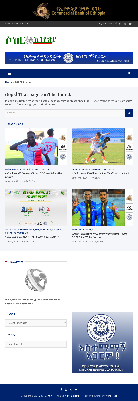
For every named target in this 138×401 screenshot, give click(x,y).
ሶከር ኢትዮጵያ (96, 241)
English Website (105, 23)
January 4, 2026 (79, 241)
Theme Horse (74, 395)
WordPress (111, 395)
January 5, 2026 (13, 181)
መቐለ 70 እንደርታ (12, 169)
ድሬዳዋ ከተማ (96, 169)
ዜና (80, 229)
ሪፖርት (23, 169)
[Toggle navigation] (9, 73)
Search (129, 113)
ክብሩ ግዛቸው (30, 181)
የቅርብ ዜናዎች (16, 124)
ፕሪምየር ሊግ (46, 169)
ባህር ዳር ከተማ (84, 169)
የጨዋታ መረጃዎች (54, 229)
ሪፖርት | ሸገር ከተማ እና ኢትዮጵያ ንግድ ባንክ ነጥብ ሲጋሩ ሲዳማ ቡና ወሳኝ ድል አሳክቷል (99, 235)
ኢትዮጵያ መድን (33, 169)
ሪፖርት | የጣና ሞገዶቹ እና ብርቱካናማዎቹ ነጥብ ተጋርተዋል (100, 173)
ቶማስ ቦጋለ (95, 177)
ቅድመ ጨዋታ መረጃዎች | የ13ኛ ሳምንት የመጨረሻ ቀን (32, 237)
